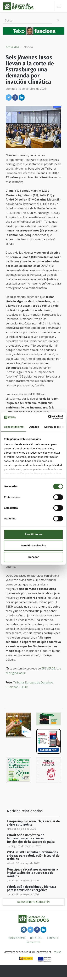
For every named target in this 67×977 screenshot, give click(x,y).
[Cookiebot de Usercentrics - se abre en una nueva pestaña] (48, 417)
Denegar (33, 556)
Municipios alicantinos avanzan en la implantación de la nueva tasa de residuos (32, 873)
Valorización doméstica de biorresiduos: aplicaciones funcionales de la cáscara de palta (31, 838)
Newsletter (33, 942)
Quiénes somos (17, 937)
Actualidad (12, 47)
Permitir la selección (33, 545)
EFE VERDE (48, 668)
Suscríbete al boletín (34, 902)
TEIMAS (57, 952)
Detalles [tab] (34, 426)
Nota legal (36, 937)
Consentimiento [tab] (14, 426)
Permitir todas (33, 534)
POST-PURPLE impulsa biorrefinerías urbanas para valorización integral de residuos (33, 855)
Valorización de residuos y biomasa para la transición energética (31, 888)
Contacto (53, 937)
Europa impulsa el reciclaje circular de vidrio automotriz (33, 823)
